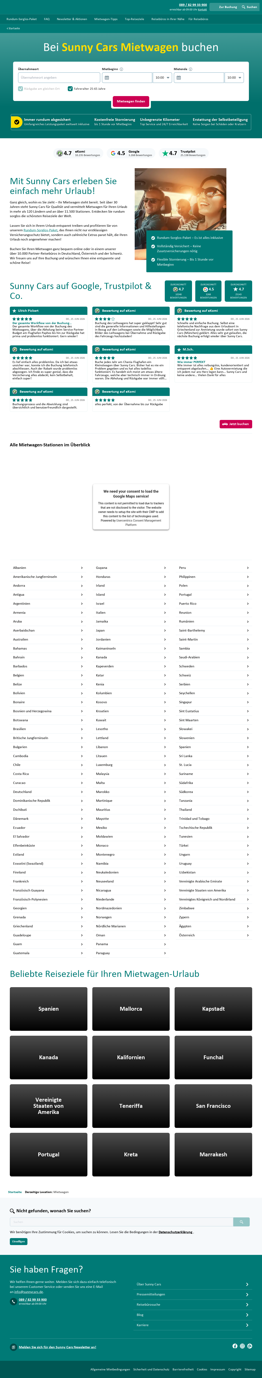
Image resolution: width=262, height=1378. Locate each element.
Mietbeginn (112, 69)
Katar (131, 675)
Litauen (131, 756)
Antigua (48, 595)
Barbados (48, 666)
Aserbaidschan (48, 630)
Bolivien (48, 693)
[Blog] (249, 1346)
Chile (48, 765)
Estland (48, 854)
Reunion (214, 613)
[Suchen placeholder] (241, 1221)
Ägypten (214, 926)
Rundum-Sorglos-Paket (41, 230)
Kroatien (131, 711)
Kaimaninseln (131, 648)
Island (131, 595)
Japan (131, 630)
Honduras (131, 577)
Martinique (131, 801)
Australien (48, 639)
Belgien (48, 675)
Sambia (214, 648)
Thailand (214, 810)
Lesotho (131, 729)
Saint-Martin (214, 639)
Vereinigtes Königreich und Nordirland (214, 899)
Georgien (48, 908)
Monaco (131, 845)
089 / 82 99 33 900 (33, 1300)
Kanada (131, 657)
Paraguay (131, 953)
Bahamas (48, 648)
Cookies (202, 1369)
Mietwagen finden (131, 101)
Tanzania (214, 801)
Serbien (214, 684)
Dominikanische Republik (48, 801)
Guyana (131, 568)
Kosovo (131, 702)
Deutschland (48, 792)
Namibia (131, 863)
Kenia (131, 684)
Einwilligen (18, 1241)
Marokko (131, 792)
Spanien (214, 747)
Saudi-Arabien (214, 657)
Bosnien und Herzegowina (48, 711)
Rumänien (214, 621)
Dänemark (48, 819)
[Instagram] (242, 1346)
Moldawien (131, 836)
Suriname (214, 774)
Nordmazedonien (131, 908)
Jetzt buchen (235, 424)
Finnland (48, 872)
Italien (131, 613)
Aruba (48, 621)
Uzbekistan (214, 872)
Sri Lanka (214, 756)
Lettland (131, 738)
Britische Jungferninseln (48, 738)
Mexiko (131, 828)
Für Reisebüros (198, 19)
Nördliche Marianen (131, 926)
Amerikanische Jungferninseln (48, 577)
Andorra (48, 585)
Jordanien (131, 639)
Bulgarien (48, 747)
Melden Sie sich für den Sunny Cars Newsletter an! (57, 1347)
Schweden (214, 666)
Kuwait (131, 720)
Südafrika (214, 783)
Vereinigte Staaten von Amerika (214, 890)
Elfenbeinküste (48, 845)
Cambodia (48, 756)
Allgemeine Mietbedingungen (110, 1369)
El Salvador (48, 836)
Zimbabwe (214, 908)
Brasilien (48, 729)
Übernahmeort (28, 69)
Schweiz (214, 675)
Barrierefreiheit (183, 1369)
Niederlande (131, 899)
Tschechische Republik (214, 828)
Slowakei (214, 729)
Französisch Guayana (48, 890)
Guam (48, 944)
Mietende (183, 69)
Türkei (214, 845)
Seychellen (214, 693)
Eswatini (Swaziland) (48, 863)
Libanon (131, 747)
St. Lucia (214, 765)
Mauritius (131, 810)
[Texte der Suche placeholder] (121, 1221)
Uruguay (214, 863)
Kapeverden (131, 666)
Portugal (214, 595)
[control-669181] (125, 78)
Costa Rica (48, 774)
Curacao (48, 783)
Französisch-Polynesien (48, 899)
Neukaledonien (131, 872)
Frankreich (48, 881)
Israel (131, 604)
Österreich (214, 935)
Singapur (214, 702)
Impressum (217, 1369)
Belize (48, 684)
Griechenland (48, 926)
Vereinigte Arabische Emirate (214, 881)
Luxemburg (131, 765)
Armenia (48, 613)
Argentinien (48, 604)
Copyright (234, 1369)
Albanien (48, 568)
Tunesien (214, 836)
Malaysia (131, 774)
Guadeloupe (48, 935)
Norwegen (131, 917)
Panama (131, 944)
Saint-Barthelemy (214, 630)
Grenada (48, 917)
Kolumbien (131, 693)
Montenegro (131, 854)
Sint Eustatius (214, 711)
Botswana (48, 720)
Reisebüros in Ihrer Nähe (167, 19)
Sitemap (250, 1369)
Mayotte (131, 819)
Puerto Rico (214, 604)
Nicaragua (131, 890)
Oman (131, 935)
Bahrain (48, 657)
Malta (131, 783)
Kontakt (202, 9)
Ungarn (214, 854)
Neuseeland (131, 881)
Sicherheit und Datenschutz (151, 1369)
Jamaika (131, 621)
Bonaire (48, 702)
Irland (131, 585)
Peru (214, 568)
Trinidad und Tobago (214, 819)
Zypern (214, 917)
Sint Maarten (214, 720)
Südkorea (214, 792)
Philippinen (214, 577)
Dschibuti (48, 810)
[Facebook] (235, 1346)
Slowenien (214, 738)
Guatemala (48, 953)
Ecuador (48, 828)
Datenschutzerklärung (176, 1232)
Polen (214, 585)
